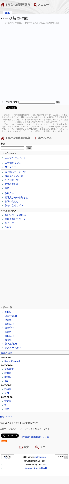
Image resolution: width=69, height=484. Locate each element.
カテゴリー (10, 167)
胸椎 (8, 312)
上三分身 (11, 315)
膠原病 (7, 377)
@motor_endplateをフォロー (36, 437)
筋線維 (7, 389)
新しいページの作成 (15, 215)
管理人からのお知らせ (16, 197)
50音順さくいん (13, 163)
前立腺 (7, 401)
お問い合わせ (12, 201)
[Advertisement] (34, 62)
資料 (7, 188)
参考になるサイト (14, 205)
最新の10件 (6, 353)
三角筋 (10, 323)
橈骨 (8, 319)
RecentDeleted (12, 361)
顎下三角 (11, 343)
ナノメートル (13, 347)
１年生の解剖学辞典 (16, 5)
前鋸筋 (10, 335)
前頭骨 (10, 327)
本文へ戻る (43, 138)
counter (6, 417)
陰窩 (8, 339)
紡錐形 (7, 373)
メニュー (41, 5)
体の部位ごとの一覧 (15, 172)
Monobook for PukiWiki (36, 468)
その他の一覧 (12, 180)
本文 (24, 447)
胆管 (6, 409)
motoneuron (40, 457)
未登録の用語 (12, 184)
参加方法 (9, 193)
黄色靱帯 (9, 369)
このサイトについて (15, 157)
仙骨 (8, 331)
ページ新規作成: (9, 102)
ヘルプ (8, 227)
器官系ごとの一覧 (14, 176)
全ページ (9, 223)
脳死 (6, 381)
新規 (7, 12)
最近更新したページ (15, 219)
